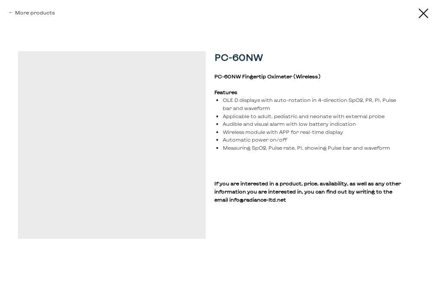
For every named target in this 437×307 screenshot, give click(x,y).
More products (35, 12)
